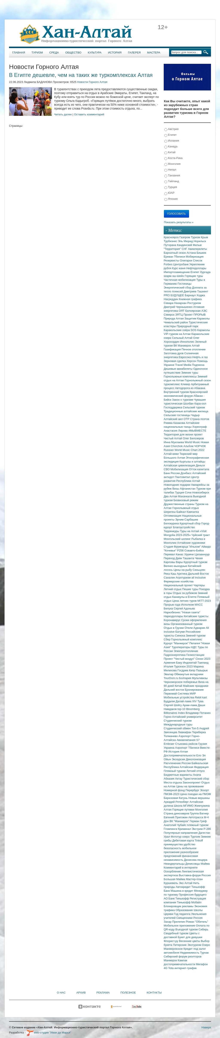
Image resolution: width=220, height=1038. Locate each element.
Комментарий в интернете (181, 867)
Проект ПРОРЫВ (194, 314)
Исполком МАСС (192, 604)
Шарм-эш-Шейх (174, 276)
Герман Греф (198, 821)
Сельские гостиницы (177, 415)
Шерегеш (170, 511)
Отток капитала (199, 469)
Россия (198, 917)
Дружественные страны (179, 504)
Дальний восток (174, 689)
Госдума (183, 670)
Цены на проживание (190, 786)
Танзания (172, 175)
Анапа (197, 774)
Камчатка (193, 511)
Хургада (205, 272)
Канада (170, 146)
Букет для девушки (190, 937)
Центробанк (181, 264)
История (115, 52)
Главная (18, 52)
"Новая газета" (190, 612)
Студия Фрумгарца (176, 546)
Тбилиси (180, 256)
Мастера (153, 52)
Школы (198, 910)
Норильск (200, 241)
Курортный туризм (196, 562)
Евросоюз (185, 357)
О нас (61, 992)
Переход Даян (173, 558)
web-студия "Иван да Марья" (48, 1032)
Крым (204, 237)
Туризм (37, 52)
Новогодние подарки (177, 484)
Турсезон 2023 (184, 666)
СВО (167, 469)
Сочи (188, 492)
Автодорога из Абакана (190, 388)
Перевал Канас (174, 554)
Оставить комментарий (89, 114)
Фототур (176, 836)
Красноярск (171, 237)
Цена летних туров (184, 600)
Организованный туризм (186, 624)
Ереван (169, 256)
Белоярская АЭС (196, 310)
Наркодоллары (174, 616)
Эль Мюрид (186, 241)
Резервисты (172, 260)
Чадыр (195, 415)
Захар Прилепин (175, 921)
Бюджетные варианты (178, 774)
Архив (81, 992)
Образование (185, 910)
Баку (179, 662)
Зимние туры (189, 372)
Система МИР (187, 693)
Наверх (206, 1027)
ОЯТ (182, 310)
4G (166, 968)
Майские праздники (195, 685)
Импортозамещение (177, 272)
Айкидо (206, 546)
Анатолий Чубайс (175, 825)
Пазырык (202, 670)
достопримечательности (180, 964)
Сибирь (203, 929)
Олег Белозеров (193, 438)
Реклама (103, 992)
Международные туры (178, 724)
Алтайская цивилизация (180, 465)
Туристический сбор (196, 778)
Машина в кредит (182, 890)
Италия (169, 666)
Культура (95, 52)
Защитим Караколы (197, 318)
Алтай (196, 345)
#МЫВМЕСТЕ (197, 430)
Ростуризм (194, 303)
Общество (73, 52)
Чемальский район (176, 322)
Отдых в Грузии (174, 627)
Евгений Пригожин (176, 817)
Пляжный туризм (175, 770)
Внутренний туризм (177, 392)
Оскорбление (173, 871)
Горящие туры (194, 276)
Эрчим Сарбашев (186, 519)
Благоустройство (184, 527)
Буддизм (170, 701)
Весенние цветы (190, 941)
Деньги (200, 465)
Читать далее (63, 114)
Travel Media (183, 364)
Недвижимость (190, 952)
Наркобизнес (172, 612)
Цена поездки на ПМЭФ (195, 794)
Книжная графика (190, 299)
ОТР (187, 419)
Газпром (185, 237)
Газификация (173, 349)
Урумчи (189, 554)
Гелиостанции (195, 654)
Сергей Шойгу (173, 705)
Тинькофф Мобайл (189, 902)
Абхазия (169, 778)
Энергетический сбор (178, 287)
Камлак (182, 960)
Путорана (170, 245)
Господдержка (173, 407)
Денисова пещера (195, 859)
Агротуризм (183, 577)
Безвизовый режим (185, 500)
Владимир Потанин (198, 712)
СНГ (185, 248)
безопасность (173, 848)
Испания (171, 141)
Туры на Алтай (190, 531)
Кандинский (185, 245)
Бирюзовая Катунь (176, 798)
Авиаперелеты (197, 248)
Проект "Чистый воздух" (180, 658)
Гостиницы (184, 283)
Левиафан (185, 732)
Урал (167, 836)
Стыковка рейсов (186, 743)
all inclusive (198, 577)
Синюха (180, 635)
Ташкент (202, 291)
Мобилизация (179, 469)
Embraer (169, 743)
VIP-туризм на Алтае (177, 334)
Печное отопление (194, 349)
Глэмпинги (171, 828)
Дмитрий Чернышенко (178, 306)
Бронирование (194, 689)
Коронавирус (172, 620)
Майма (205, 863)
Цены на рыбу (183, 569)
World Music (193, 442)
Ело (199, 755)
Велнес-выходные (176, 566)
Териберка (199, 732)
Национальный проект (179, 585)
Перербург (193, 790)
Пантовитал (183, 477)
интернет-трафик (185, 968)
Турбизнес (171, 241)
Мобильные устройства (179, 697)
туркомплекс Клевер (177, 384)
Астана (192, 252)
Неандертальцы (174, 863)
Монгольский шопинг (177, 538)
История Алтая (178, 751)
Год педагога (182, 914)
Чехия (199, 558)
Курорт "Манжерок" (176, 643)
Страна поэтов (199, 419)
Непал (170, 170)
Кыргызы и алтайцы (192, 461)
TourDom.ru (171, 678)
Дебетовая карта (183, 840)
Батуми (180, 631)
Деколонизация (196, 759)
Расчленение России (178, 763)
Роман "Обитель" (197, 921)
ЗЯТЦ (179, 314)
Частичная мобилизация (180, 279)
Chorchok (177, 446)
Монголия (172, 164)
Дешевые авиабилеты (178, 368)
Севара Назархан (175, 303)
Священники (184, 917)
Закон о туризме (183, 399)
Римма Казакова (175, 422)
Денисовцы (193, 863)
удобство (189, 844)
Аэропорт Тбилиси (187, 747)
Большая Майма (175, 879)
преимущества (173, 844)
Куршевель (171, 883)
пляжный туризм (197, 825)
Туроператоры (181, 647)
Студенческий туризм (178, 720)
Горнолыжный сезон (198, 380)
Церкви (169, 914)
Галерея (134, 52)
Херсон (192, 361)
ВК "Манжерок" (180, 821)
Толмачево (171, 736)
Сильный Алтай (182, 337)
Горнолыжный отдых (185, 508)
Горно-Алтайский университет (183, 716)
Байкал (181, 511)
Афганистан (188, 488)
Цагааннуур (202, 554)
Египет (170, 135)
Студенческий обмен (177, 728)
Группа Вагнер (199, 813)
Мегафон (202, 964)
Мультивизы (200, 678)
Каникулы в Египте (184, 596)
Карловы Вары (174, 562)
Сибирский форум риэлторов (183, 956)
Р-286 (207, 828)
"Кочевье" (170, 550)
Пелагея (195, 643)
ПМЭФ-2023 (172, 794)
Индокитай (190, 662)
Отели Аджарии (195, 627)
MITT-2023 (204, 600)
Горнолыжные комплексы (180, 376)
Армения (170, 662)
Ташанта (189, 558)
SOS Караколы (200, 330)
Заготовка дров (174, 353)
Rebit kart (201, 697)
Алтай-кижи (171, 453)
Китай (170, 152)
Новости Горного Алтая (92, 82)
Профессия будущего (192, 894)
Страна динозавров (177, 813)
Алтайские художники (191, 542)
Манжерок (171, 960)
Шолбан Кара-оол (194, 403)
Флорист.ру (171, 941)
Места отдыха (173, 782)
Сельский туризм (194, 407)
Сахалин (170, 577)
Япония (171, 199)
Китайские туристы (196, 616)
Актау (179, 778)
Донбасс (186, 473)
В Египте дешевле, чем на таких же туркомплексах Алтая (81, 75)
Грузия (202, 743)
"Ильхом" (195, 546)
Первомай (171, 693)
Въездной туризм (187, 929)
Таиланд (202, 662)
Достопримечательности (180, 755)
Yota (171, 968)
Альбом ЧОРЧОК (194, 446)
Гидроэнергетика (175, 654)
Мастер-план (194, 879)
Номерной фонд (175, 790)
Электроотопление (186, 651)
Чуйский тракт (200, 535)
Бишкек (201, 252)
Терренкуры (172, 531)
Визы (176, 488)
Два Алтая (171, 496)
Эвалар (169, 674)
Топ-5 (195, 728)
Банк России (172, 473)
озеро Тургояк (191, 836)
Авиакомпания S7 (188, 740)
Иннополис (187, 341)
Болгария (185, 678)
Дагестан (204, 832)
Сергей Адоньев (184, 608)
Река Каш (170, 573)
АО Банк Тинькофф (177, 898)
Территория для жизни (179, 434)
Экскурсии (179, 759)
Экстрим (197, 828)
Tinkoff (199, 840)
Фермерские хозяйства (178, 581)
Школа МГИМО (184, 805)
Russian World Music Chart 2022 (184, 450)
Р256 (180, 550)
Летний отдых (173, 589)
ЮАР (169, 193)
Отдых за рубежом (185, 593)
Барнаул (191, 295)
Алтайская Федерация (194, 767)
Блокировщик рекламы (179, 906)
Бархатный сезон (175, 252)
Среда (54, 52)
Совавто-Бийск (194, 550)
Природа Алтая (174, 318)
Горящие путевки (183, 809)
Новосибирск (200, 492)
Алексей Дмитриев (184, 291)
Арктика (182, 573)
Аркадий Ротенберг (176, 801)
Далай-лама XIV (186, 701)
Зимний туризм (195, 635)
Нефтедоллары (196, 268)
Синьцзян (199, 569)
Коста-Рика (173, 158)
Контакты (154, 992)
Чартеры (199, 585)
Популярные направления (181, 832)
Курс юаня (179, 268)
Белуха (169, 608)
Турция (170, 187)
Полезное (128, 992)
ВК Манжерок (182, 345)
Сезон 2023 (203, 658)
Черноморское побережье (181, 682)
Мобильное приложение (180, 925)
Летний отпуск (195, 770)
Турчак (204, 952)
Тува (200, 701)
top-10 (181, 709)
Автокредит (183, 886)
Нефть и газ (200, 357)
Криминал (185, 828)
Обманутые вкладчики (188, 674)
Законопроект (192, 782)
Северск (169, 314)
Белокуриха (172, 523)
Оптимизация (173, 515)
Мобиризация (194, 256)
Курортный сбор (190, 523)
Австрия (171, 129)
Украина (169, 747)
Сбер (167, 639)
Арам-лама (190, 705)
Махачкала (185, 496)
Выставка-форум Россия (195, 875)
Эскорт (204, 790)
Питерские (180, 944)
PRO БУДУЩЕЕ (174, 295)
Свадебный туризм (176, 933)
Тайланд (171, 181)
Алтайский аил (174, 419)
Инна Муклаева (174, 442)
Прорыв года (172, 604)
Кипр (192, 670)
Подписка (198, 364)
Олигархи (186, 260)
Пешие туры (190, 589)
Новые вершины (199, 798)
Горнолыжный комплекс (186, 639)
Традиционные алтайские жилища (186, 411)
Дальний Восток (198, 573)
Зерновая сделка (175, 361)
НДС (194, 647)
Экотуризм (194, 944)
